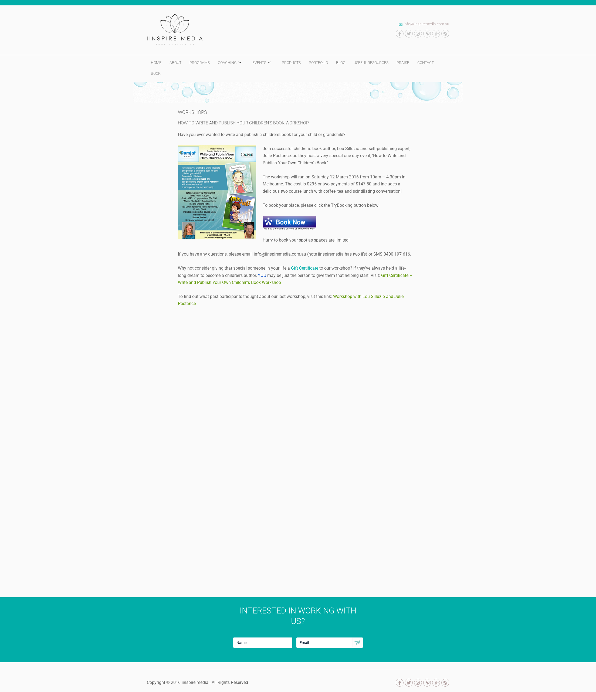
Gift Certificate (304, 268)
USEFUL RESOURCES (371, 62)
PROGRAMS (199, 62)
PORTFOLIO (318, 62)
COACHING (230, 62)
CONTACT (425, 62)
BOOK (156, 73)
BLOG (341, 62)
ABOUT (175, 62)
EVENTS (262, 62)
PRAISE (403, 62)
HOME (156, 62)
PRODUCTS (291, 62)
